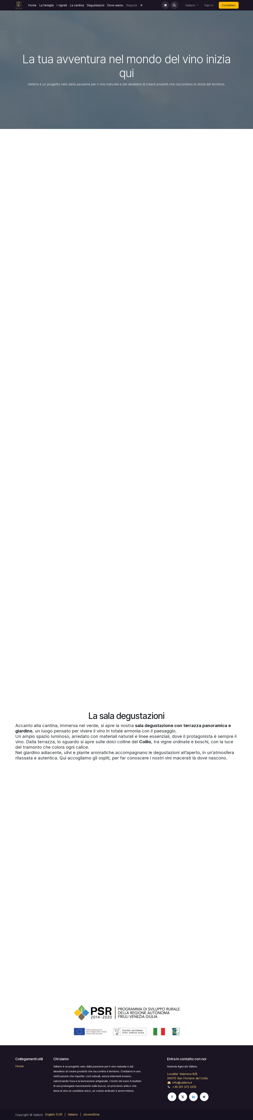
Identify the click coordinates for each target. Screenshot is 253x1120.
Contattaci (229, 5)
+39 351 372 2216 (184, 1087)
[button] (174, 5)
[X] (182, 1096)
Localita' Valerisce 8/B (182, 1074)
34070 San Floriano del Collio (187, 1078)
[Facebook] (172, 1096)
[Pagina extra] (204, 1096)
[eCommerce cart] (165, 5)
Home (19, 1066)
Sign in (208, 5)
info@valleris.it (179, 1082)
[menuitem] (32, 5)
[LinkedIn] (193, 1096)
